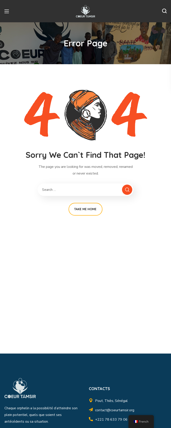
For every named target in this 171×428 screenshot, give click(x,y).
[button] (164, 11)
